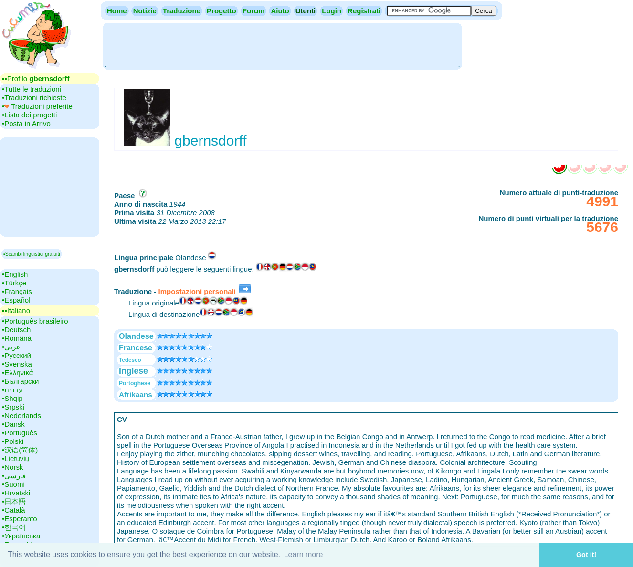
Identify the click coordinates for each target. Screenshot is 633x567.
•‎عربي (11, 347)
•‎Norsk (12, 467)
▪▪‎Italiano (16, 310)
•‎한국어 (14, 527)
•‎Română (17, 338)
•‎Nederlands (21, 415)
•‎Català (13, 510)
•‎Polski (12, 441)
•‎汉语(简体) (20, 450)
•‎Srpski (13, 407)
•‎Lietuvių (15, 458)
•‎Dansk (13, 424)
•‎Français (17, 291)
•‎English (15, 274)
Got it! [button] (586, 554)
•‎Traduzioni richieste (34, 98)
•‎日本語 (14, 501)
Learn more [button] (303, 554)
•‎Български (20, 381)
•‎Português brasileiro (35, 321)
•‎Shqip (12, 398)
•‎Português (19, 433)
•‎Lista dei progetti (29, 115)
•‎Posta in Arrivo (26, 123)
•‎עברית (12, 390)
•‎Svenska (17, 364)
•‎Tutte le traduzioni (31, 89)
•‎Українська (21, 536)
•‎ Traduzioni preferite (37, 106)
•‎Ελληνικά (17, 372)
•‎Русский (16, 355)
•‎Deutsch (16, 330)
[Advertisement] (282, 45)
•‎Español (16, 300)
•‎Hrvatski (16, 493)
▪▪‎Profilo (36, 78)
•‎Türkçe (14, 283)
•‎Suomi (13, 484)
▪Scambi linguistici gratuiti (31, 254)
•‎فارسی (14, 476)
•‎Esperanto (19, 518)
